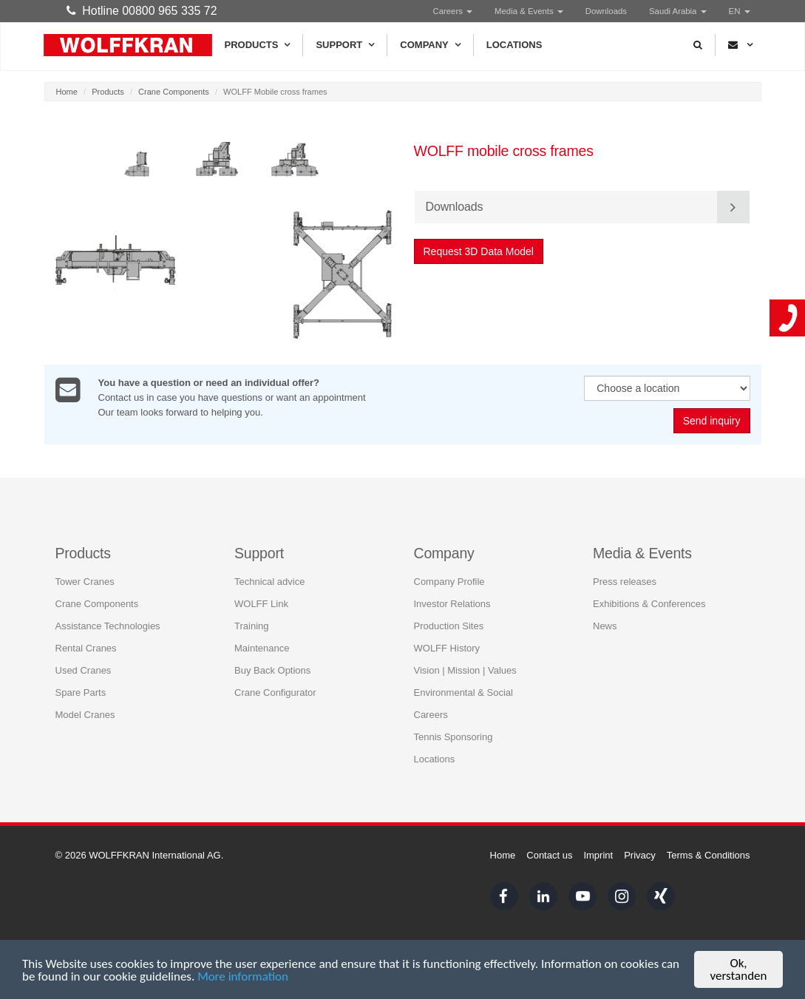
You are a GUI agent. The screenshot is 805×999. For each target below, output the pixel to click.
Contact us (549, 855)
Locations (514, 44)
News (605, 625)
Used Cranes (83, 670)
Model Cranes (85, 714)
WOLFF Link (261, 603)
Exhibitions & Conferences (649, 603)
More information (242, 977)
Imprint (598, 855)
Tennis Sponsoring (453, 736)
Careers (453, 11)
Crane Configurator (275, 692)
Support (345, 45)
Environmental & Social (463, 692)
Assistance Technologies (107, 625)
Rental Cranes (86, 648)
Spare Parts (80, 692)
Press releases (624, 581)
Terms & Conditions (708, 855)
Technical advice (269, 581)
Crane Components (173, 91)
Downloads (606, 11)
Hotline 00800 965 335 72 (142, 10)
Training (251, 625)
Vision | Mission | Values (465, 670)
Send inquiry (712, 421)
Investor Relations (452, 603)
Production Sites (449, 625)
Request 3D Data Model (479, 251)
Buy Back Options (272, 670)
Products (258, 45)
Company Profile (449, 581)
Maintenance (261, 648)
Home (67, 91)
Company (430, 45)
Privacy (640, 855)
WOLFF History (447, 648)
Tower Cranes (85, 581)
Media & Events (529, 11)
